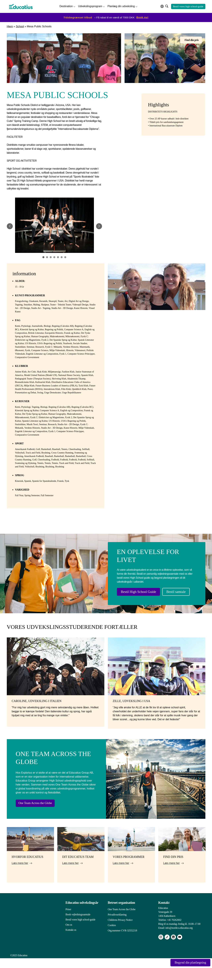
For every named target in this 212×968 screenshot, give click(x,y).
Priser (68, 919)
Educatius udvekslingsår (82, 912)
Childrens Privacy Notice (120, 929)
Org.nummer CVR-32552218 (122, 939)
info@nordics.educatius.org (179, 937)
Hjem (10, 26)
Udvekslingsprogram (90, 5)
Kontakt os (71, 939)
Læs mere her (20, 872)
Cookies (112, 934)
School (20, 26)
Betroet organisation (121, 912)
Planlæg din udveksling (121, 5)
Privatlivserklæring (117, 924)
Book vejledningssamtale (78, 924)
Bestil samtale (132, 602)
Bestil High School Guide (141, 591)
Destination (66, 5)
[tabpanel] (54, 225)
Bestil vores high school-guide (188, 6)
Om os (69, 934)
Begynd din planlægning (187, 962)
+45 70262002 (174, 929)
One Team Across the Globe (41, 813)
